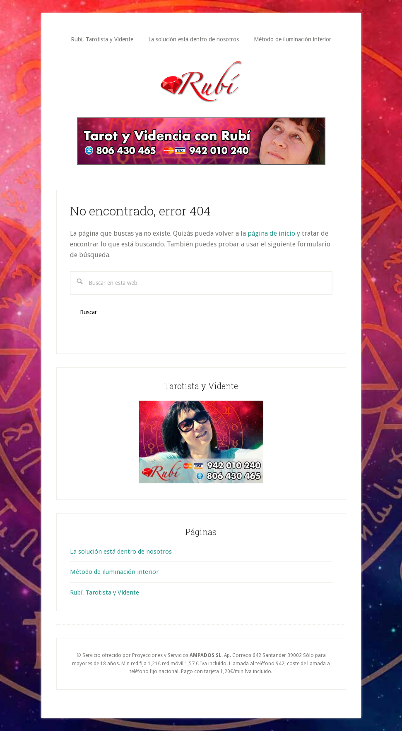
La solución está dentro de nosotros (121, 551)
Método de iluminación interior (114, 572)
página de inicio (271, 233)
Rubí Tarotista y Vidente (201, 81)
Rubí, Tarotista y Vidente (104, 592)
